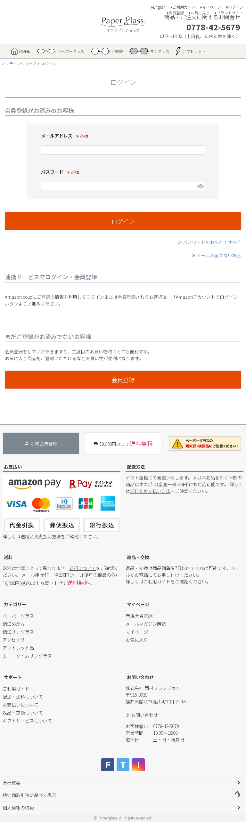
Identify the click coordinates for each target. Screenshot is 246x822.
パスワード (61, 172)
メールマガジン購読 (146, 623)
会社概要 (11, 782)
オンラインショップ (19, 63)
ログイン (235, 7)
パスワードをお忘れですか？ (212, 242)
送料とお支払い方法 (40, 536)
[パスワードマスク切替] (200, 186)
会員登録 (176, 12)
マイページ (211, 7)
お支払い (13, 466)
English (159, 7)
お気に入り (200, 12)
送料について (82, 568)
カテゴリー (15, 604)
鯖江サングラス (18, 631)
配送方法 (136, 466)
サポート (13, 677)
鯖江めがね (14, 623)
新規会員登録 (139, 616)
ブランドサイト (230, 12)
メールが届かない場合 (218, 255)
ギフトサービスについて (27, 720)
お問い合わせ (140, 677)
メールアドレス (66, 135)
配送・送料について (23, 696)
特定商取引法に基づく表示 (29, 795)
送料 (8, 557)
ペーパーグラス (18, 616)
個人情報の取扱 (18, 807)
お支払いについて (20, 704)
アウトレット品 (18, 647)
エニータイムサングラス (27, 655)
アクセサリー (16, 639)
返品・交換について (23, 712)
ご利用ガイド (183, 7)
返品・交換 (138, 557)
